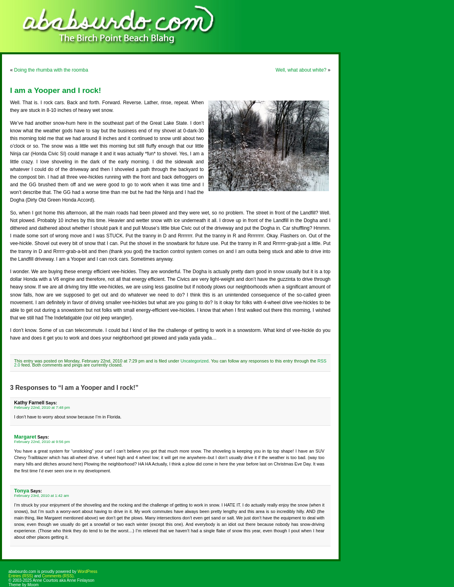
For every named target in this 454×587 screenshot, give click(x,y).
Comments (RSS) (57, 576)
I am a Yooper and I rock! (55, 90)
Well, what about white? (301, 70)
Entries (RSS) (20, 576)
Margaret (25, 437)
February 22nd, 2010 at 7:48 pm (42, 407)
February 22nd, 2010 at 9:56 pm (42, 441)
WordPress (87, 571)
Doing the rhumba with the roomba (51, 70)
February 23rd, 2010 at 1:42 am (41, 495)
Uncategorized (195, 360)
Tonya (21, 491)
